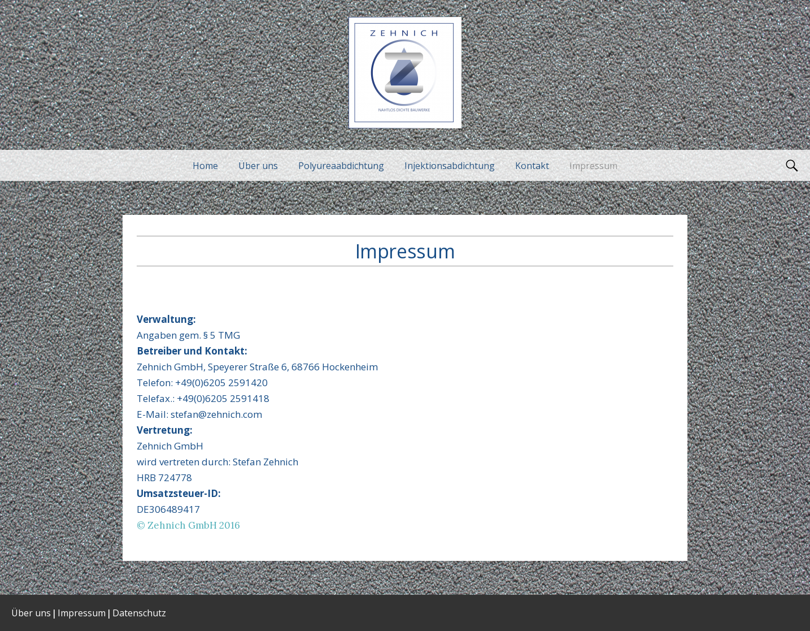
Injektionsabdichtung (449, 165)
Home (205, 165)
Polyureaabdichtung (341, 165)
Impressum (593, 165)
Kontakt (532, 165)
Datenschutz (139, 613)
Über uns (258, 165)
